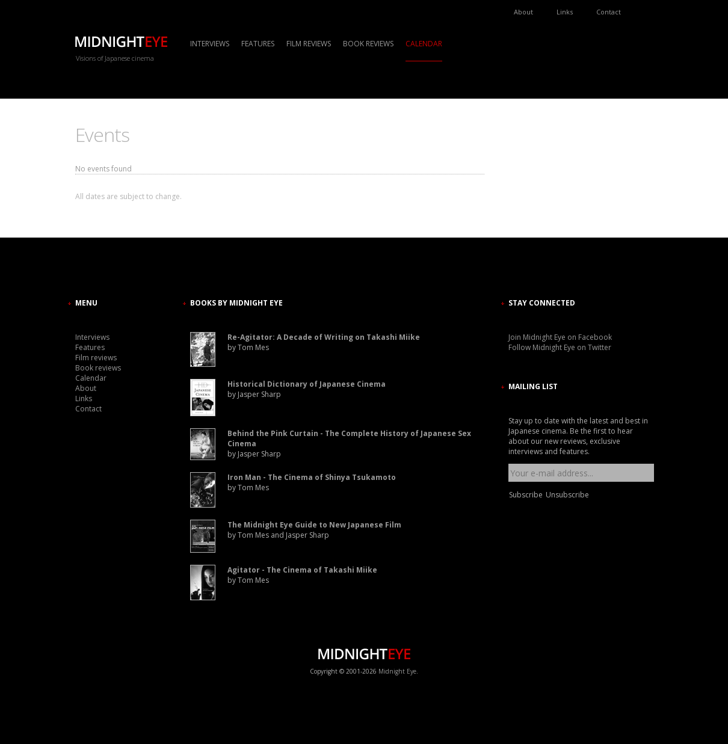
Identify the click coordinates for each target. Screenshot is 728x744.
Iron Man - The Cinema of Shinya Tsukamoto (311, 477)
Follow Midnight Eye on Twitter (559, 347)
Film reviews (308, 43)
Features (257, 43)
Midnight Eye (397, 671)
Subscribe (526, 495)
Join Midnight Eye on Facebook (560, 337)
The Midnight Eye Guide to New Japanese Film (314, 525)
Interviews (209, 43)
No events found (103, 169)
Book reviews (368, 43)
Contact (608, 11)
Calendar (424, 43)
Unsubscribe (567, 495)
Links (565, 11)
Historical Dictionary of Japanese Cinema (306, 384)
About (523, 11)
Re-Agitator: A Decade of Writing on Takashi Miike (323, 337)
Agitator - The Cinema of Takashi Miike (302, 570)
